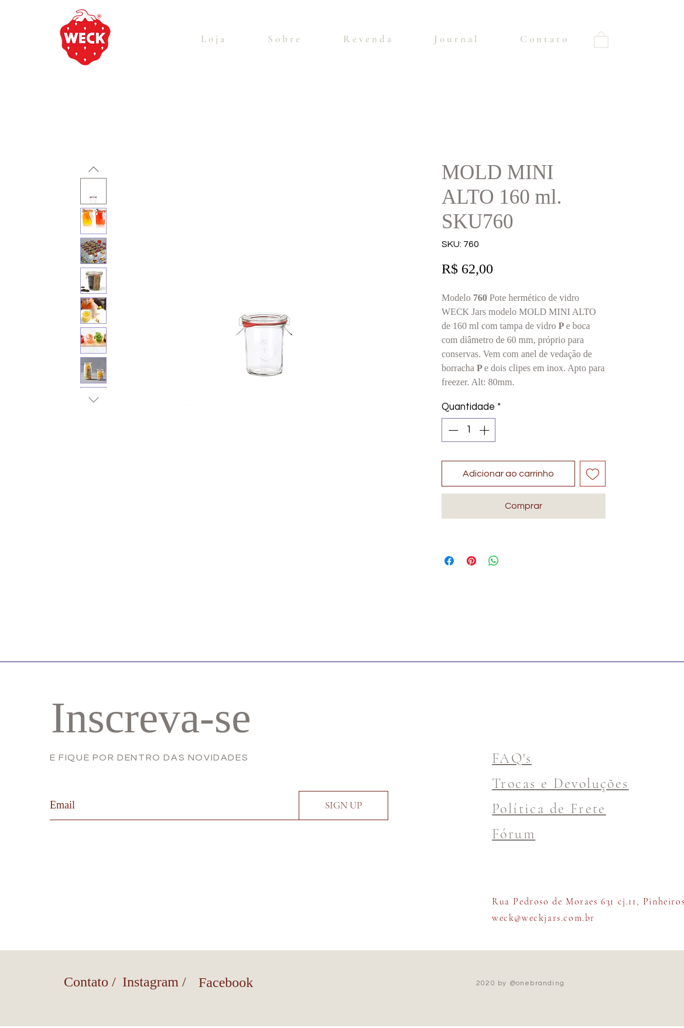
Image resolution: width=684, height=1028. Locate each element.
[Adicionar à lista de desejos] (593, 473)
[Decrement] (452, 430)
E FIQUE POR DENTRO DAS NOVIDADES (149, 757)
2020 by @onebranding (520, 983)
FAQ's (512, 758)
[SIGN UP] (343, 805)
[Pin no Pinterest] (471, 561)
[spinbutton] (469, 430)
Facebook (226, 982)
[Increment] (485, 430)
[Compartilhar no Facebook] (449, 561)
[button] (601, 39)
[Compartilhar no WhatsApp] (494, 561)
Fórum (513, 833)
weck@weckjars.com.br (543, 918)
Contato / (90, 981)
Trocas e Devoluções (560, 783)
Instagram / (154, 981)
